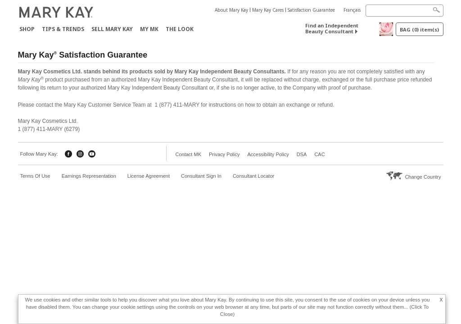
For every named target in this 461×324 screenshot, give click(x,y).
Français (352, 10)
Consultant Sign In (201, 176)
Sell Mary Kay (112, 29)
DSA (302, 154)
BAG (419, 29)
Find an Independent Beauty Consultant (331, 28)
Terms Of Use (35, 176)
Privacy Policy (224, 154)
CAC (319, 154)
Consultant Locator (253, 176)
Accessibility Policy (268, 154)
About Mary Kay (231, 10)
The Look (180, 29)
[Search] (404, 10)
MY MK (149, 29)
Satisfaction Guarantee (311, 10)
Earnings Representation (89, 176)
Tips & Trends (63, 29)
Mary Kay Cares (268, 10)
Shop (27, 29)
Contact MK (188, 154)
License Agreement (148, 176)
